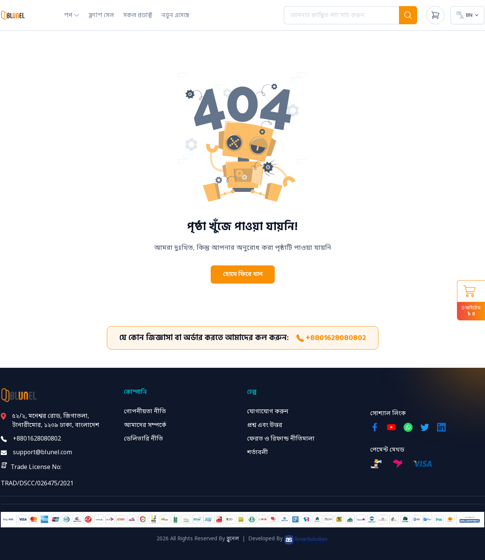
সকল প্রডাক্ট (137, 15)
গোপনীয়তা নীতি (145, 412)
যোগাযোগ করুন (267, 412)
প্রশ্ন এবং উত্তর (264, 425)
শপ (72, 15)
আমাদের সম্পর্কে (145, 425)
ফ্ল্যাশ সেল (101, 15)
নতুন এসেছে (175, 15)
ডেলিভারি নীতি (143, 439)
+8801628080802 (331, 338)
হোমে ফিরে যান (243, 274)
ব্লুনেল (233, 539)
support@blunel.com (42, 453)
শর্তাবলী (257, 453)
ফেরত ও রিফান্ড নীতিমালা (280, 439)
